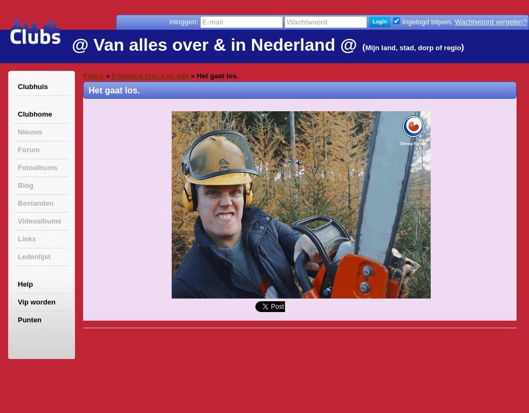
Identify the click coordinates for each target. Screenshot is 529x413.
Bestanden (35, 203)
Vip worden (37, 302)
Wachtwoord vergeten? (491, 22)
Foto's (93, 76)
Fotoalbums (38, 168)
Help (25, 284)
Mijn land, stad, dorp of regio (413, 48)
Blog (25, 185)
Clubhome (35, 114)
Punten (30, 320)
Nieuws (30, 132)
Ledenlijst (34, 257)
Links (27, 239)
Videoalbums (40, 221)
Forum (28, 150)
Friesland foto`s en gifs (150, 76)
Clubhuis (33, 87)
